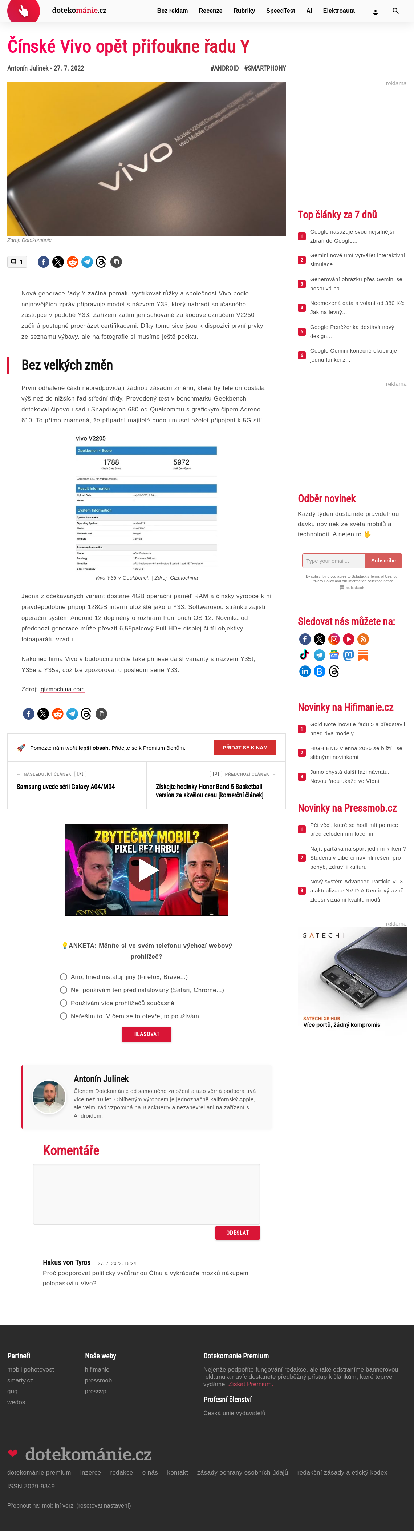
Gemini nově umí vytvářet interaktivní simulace (357, 259)
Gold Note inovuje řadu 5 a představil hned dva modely (357, 728)
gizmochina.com (63, 689)
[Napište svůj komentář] (146, 1195)
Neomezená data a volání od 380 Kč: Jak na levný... (357, 307)
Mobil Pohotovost (30, 1370)
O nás (150, 1473)
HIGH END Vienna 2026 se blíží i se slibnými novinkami (356, 752)
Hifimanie (97, 1370)
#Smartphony (265, 68)
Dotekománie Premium (39, 1473)
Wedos (16, 1403)
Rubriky (244, 11)
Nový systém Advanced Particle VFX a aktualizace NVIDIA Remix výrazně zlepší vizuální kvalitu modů (357, 890)
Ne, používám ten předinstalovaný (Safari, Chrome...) (147, 991)
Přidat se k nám (245, 748)
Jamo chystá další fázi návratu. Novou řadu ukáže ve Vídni (349, 776)
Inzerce (90, 1473)
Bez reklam (172, 11)
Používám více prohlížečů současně (122, 1004)
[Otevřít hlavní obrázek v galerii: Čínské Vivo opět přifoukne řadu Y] (146, 159)
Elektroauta (339, 11)
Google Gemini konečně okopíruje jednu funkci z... (353, 355)
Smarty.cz (20, 1381)
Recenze (211, 11)
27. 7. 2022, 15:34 (117, 1264)
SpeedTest (280, 11)
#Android (224, 68)
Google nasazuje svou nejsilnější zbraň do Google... (352, 236)
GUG (12, 1392)
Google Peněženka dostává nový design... (352, 331)
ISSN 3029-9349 (31, 1487)
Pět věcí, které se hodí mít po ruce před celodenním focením (354, 829)
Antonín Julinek (27, 68)
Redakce (121, 1473)
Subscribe (383, 561)
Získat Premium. (250, 1385)
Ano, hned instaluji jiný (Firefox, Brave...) (129, 978)
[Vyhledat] (396, 11)
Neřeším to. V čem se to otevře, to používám (135, 1017)
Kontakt (177, 1473)
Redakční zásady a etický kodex (342, 1473)
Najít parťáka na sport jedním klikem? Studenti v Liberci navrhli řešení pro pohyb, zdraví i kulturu (358, 857)
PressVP (96, 1392)
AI (309, 11)
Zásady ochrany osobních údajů (242, 1473)
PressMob (98, 1381)
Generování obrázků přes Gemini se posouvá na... (356, 283)
